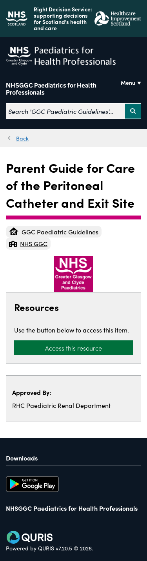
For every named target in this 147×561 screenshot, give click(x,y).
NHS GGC (28, 243)
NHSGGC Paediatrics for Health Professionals (51, 89)
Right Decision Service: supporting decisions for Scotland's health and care (63, 18)
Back (22, 138)
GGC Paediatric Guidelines (53, 231)
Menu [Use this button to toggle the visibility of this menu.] (128, 82)
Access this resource (73, 348)
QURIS (46, 548)
